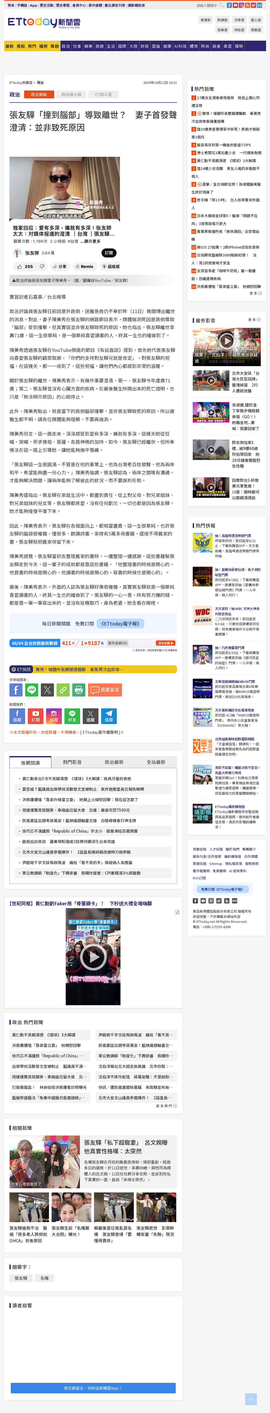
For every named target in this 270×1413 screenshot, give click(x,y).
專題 (55, 46)
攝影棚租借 (136, 5)
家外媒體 (95, 5)
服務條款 (252, 863)
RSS (247, 5)
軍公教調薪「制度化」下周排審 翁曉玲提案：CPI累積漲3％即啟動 (81, 873)
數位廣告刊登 (115, 5)
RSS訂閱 (199, 877)
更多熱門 (166, 1105)
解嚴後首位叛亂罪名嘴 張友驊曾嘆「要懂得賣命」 (113, 1234)
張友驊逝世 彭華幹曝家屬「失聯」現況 (155, 1231)
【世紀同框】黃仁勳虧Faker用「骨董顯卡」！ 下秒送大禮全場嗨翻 (79, 903)
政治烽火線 (71, 94)
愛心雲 (256, 19)
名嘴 (44, 1278)
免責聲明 (219, 870)
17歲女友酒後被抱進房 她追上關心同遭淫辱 (225, 101)
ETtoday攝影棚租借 (230, 806)
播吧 (43, 46)
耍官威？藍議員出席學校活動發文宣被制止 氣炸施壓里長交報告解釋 (83, 789)
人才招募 (216, 849)
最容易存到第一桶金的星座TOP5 (224, 144)
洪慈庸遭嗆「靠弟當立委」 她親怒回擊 (46, 1045)
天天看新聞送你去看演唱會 (234, 710)
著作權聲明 (201, 870)
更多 (256, 293)
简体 (11, 5)
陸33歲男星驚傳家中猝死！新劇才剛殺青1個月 (225, 133)
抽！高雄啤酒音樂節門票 (233, 535)
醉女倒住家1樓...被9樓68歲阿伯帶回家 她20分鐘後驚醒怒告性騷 (246, 454)
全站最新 (156, 761)
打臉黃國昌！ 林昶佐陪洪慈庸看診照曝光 (49, 1087)
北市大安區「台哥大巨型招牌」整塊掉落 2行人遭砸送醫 (246, 382)
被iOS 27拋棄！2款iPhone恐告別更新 (228, 247)
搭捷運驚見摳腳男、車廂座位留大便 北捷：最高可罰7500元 (76, 810)
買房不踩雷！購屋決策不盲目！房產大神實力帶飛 (238, 770)
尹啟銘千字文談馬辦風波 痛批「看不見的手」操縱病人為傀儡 (77, 862)
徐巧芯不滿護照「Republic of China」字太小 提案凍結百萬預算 (80, 831)
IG (241, 5)
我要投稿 (199, 849)
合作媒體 (251, 856)
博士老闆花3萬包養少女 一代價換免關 (229, 152)
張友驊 (21, 1278)
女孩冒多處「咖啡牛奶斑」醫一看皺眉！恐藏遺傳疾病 (223, 274)
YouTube (235, 5)
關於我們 (232, 849)
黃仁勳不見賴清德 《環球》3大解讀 (43, 1034)
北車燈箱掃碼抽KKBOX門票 (235, 681)
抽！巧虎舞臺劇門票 (230, 647)
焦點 (21, 46)
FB (229, 5)
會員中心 (79, 5)
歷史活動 (46, 5)
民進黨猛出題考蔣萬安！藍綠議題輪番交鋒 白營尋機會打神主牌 (79, 820)
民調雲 (222, 19)
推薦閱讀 (30, 762)
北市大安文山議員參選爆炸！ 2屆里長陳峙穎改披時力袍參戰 (76, 852)
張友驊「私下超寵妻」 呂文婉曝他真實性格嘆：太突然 (126, 1146)
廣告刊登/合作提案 (207, 856)
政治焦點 (39, 94)
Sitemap (215, 863)
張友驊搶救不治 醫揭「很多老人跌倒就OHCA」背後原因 (28, 1234)
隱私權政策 (233, 863)
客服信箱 (199, 863)
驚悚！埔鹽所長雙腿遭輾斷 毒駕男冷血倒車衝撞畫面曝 (226, 117)
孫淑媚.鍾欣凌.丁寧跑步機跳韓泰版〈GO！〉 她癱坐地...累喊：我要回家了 (246, 416)
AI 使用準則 (237, 870)
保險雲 (239, 29)
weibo (253, 5)
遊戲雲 (256, 29)
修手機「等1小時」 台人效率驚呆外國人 (225, 203)
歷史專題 (63, 5)
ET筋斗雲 (103, 94)
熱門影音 (72, 761)
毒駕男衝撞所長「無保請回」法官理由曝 (225, 235)
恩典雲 (222, 29)
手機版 (22, 5)
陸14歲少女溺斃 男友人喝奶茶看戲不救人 (225, 172)
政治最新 (114, 761)
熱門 (32, 46)
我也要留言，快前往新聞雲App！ (93, 1388)
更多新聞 (164, 643)
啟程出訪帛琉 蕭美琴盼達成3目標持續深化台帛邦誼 (68, 841)
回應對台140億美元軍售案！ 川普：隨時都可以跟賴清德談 (246, 489)
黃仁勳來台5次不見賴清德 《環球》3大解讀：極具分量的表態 (76, 778)
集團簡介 (249, 849)
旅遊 (100, 46)
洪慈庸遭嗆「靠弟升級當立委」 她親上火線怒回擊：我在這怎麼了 (80, 799)
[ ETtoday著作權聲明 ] (100, 732)
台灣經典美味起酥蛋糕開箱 (234, 738)
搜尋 (221, 5)
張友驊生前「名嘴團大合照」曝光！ (70, 1231)
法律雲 (239, 19)
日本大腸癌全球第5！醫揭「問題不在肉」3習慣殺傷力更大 (224, 219)
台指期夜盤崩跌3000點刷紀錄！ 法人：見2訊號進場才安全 (224, 258)
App (33, 5)
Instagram (211, 900)
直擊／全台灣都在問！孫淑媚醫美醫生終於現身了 (226, 188)
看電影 (206, 19)
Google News (259, 5)
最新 (9, 46)
